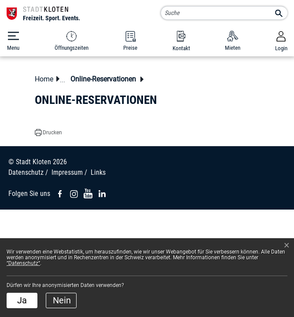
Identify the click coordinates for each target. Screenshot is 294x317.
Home (44, 79)
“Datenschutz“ (23, 263)
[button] (105, 79)
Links (98, 172)
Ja (22, 300)
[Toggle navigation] (13, 41)
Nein (62, 300)
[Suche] (224, 13)
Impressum (67, 172)
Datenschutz (26, 172)
